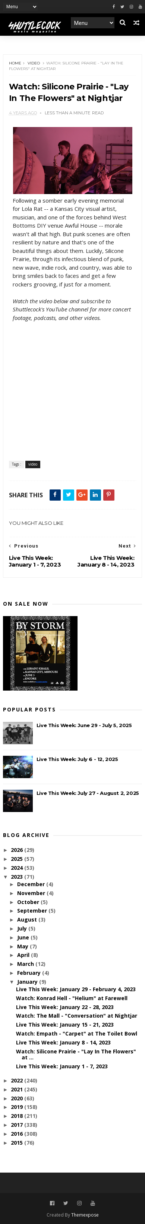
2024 (17, 867)
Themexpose (85, 1215)
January (28, 981)
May (23, 946)
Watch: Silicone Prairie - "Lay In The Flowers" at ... (76, 1054)
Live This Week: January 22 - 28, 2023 (65, 1007)
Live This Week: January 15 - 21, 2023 (65, 1024)
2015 (17, 1142)
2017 (17, 1124)
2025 (17, 858)
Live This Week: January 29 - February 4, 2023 (76, 989)
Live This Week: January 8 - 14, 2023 (63, 1042)
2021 (17, 1089)
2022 (17, 1080)
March (26, 963)
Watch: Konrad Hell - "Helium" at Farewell (71, 998)
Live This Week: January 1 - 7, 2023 (62, 1066)
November (32, 893)
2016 (17, 1133)
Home (15, 63)
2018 (17, 1115)
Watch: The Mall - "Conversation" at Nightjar (76, 1015)
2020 (17, 1098)
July (22, 928)
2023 (17, 876)
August (27, 919)
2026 (17, 849)
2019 (17, 1106)
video (34, 63)
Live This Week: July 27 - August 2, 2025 (88, 793)
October (29, 902)
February (29, 972)
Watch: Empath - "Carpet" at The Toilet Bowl (76, 1033)
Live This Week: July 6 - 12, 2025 (77, 759)
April (24, 954)
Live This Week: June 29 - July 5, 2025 (84, 725)
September (32, 910)
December (31, 884)
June (24, 937)
